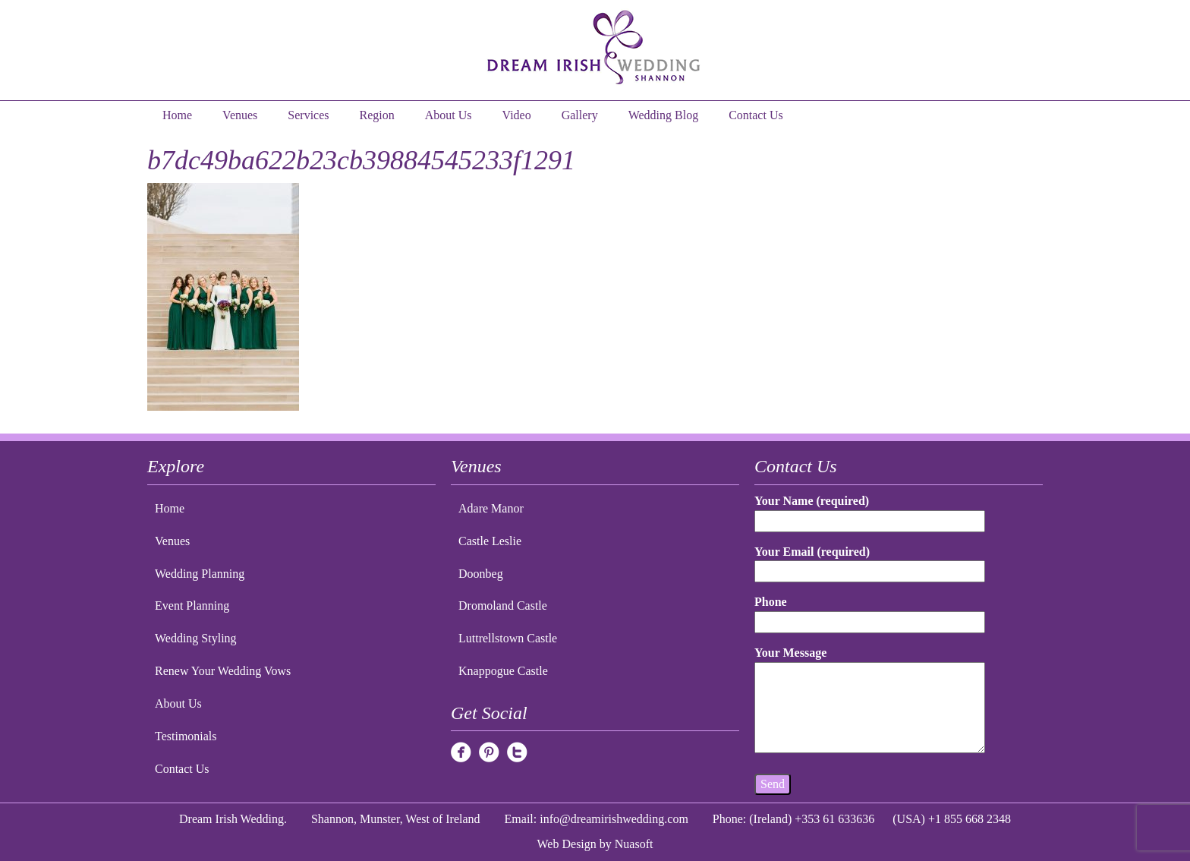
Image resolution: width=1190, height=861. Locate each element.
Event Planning (192, 605)
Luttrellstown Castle (507, 638)
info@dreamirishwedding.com (614, 818)
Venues (239, 115)
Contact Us (756, 115)
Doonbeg (480, 573)
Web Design (567, 843)
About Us (448, 115)
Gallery (580, 115)
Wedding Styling (196, 638)
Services (308, 115)
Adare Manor (491, 508)
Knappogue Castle (503, 670)
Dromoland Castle (502, 605)
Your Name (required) (869, 510)
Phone (869, 611)
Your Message (869, 700)
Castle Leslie (489, 541)
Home (177, 115)
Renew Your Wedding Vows (223, 670)
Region (377, 115)
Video (516, 115)
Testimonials (186, 736)
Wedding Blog (663, 115)
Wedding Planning (199, 573)
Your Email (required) (869, 561)
